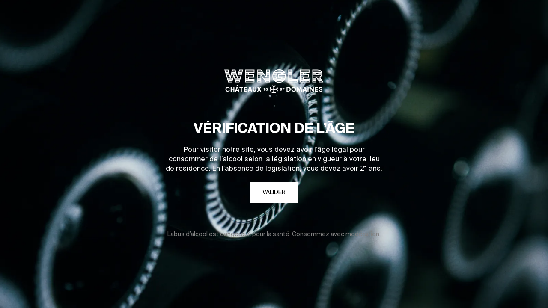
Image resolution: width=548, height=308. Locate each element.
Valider (274, 192)
